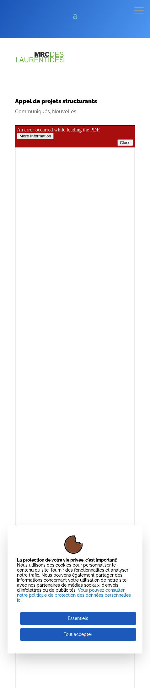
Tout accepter (78, 634)
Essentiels (78, 618)
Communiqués (32, 112)
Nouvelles (64, 112)
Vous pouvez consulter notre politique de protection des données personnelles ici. (74, 595)
